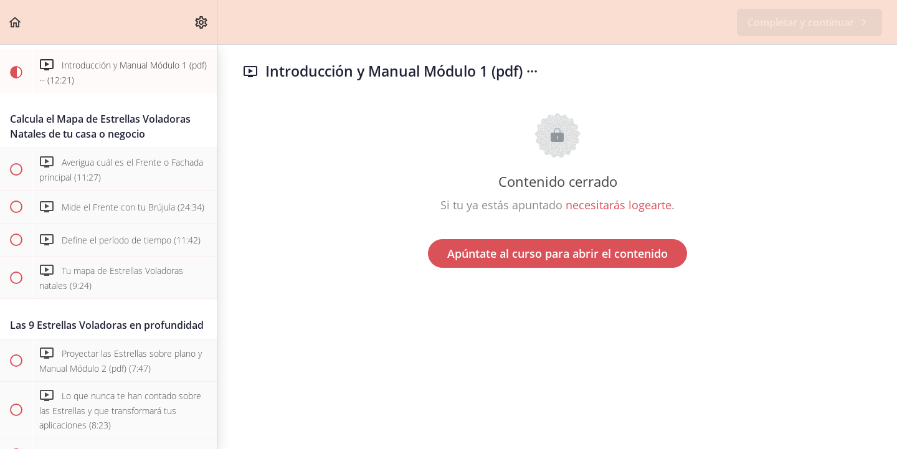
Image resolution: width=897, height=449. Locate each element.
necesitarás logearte (619, 204)
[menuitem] (201, 22)
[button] (15, 22)
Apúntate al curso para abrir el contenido (557, 253)
